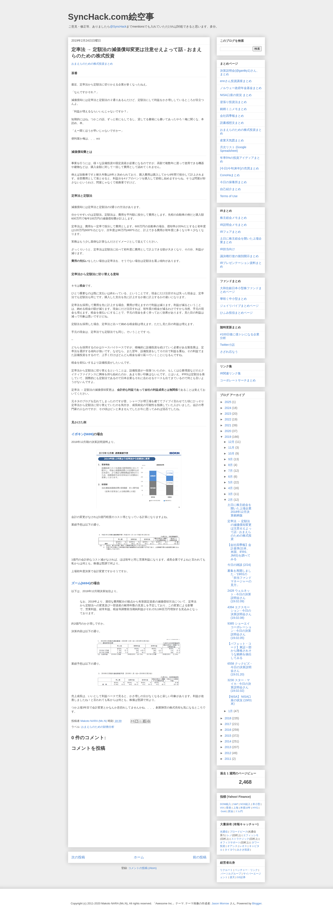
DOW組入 (225, 804)
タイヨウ (230, 849)
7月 (231, 470)
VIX (222, 807)
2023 (228, 413)
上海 (235, 807)
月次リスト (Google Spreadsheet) (233, 148)
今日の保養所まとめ (233, 182)
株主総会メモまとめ (233, 217)
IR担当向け (227, 249)
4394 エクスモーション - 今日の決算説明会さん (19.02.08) (239, 612)
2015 (228, 735)
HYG (255, 807)
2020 (228, 431)
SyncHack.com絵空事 (111, 16)
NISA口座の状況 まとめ (236, 95)
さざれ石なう (229, 351)
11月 (231, 447)
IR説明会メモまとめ (233, 224)
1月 (231, 711)
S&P (235, 804)
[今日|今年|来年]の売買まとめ (239, 168)
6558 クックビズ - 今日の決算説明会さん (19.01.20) (239, 669)
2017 (228, 724)
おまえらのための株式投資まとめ (92, 63)
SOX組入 (245, 804)
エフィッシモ (250, 835)
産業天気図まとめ (232, 140)
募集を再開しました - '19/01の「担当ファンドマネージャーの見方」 (239, 578)
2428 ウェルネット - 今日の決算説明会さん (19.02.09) (239, 596)
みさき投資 (243, 849)
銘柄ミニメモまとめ (233, 109)
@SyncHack (118, 26)
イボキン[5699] (82, 434)
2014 (228, 741)
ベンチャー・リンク (246, 870)
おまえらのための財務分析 (97, 726)
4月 (231, 488)
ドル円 (239, 811)
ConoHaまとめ (230, 175)
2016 (228, 729)
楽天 (232, 877)
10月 (231, 453)
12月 (231, 441)
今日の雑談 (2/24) (239, 564)
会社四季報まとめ (232, 115)
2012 (228, 753)
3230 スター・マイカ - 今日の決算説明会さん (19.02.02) (239, 685)
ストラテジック (240, 838)
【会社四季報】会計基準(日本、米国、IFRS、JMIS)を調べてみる (239, 552)
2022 (228, 419)
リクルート (226, 870)
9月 (231, 459)
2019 (228, 436)
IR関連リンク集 (230, 373)
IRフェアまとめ (230, 231)
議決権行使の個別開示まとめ (239, 256)
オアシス (232, 846)
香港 (228, 807)
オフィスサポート (230, 842)
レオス (243, 846)
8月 (231, 465)
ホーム (139, 857)
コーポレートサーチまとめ (238, 380)
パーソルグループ (231, 873)
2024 (228, 408)
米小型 (256, 804)
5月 (231, 482)
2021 (228, 425)
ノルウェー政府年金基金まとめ (241, 88)
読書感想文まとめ (232, 122)
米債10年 (245, 807)
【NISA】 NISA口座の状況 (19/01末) (239, 700)
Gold (223, 811)
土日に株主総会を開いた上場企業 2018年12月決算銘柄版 (239, 510)
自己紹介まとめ (230, 189)
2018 (228, 718)
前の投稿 (199, 857)
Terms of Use (228, 196)
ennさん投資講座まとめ (236, 81)
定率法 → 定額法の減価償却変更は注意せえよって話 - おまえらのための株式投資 (239, 530)
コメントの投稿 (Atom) (142, 868)
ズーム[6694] (80, 583)
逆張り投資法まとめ (233, 102)
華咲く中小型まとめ (233, 298)
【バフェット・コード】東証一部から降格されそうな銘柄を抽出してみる (239, 651)
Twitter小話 (227, 344)
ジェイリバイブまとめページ (239, 305)
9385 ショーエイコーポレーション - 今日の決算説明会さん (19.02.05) (239, 630)
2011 (228, 758)
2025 (228, 402)
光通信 (224, 831)
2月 (231, 499)
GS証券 (241, 877)
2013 (228, 747)
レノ (229, 835)
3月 (231, 494)
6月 (231, 476)
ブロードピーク (239, 831)
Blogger (256, 903)
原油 (230, 811)
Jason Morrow (220, 903)
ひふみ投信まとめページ (236, 312)
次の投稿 (78, 857)
